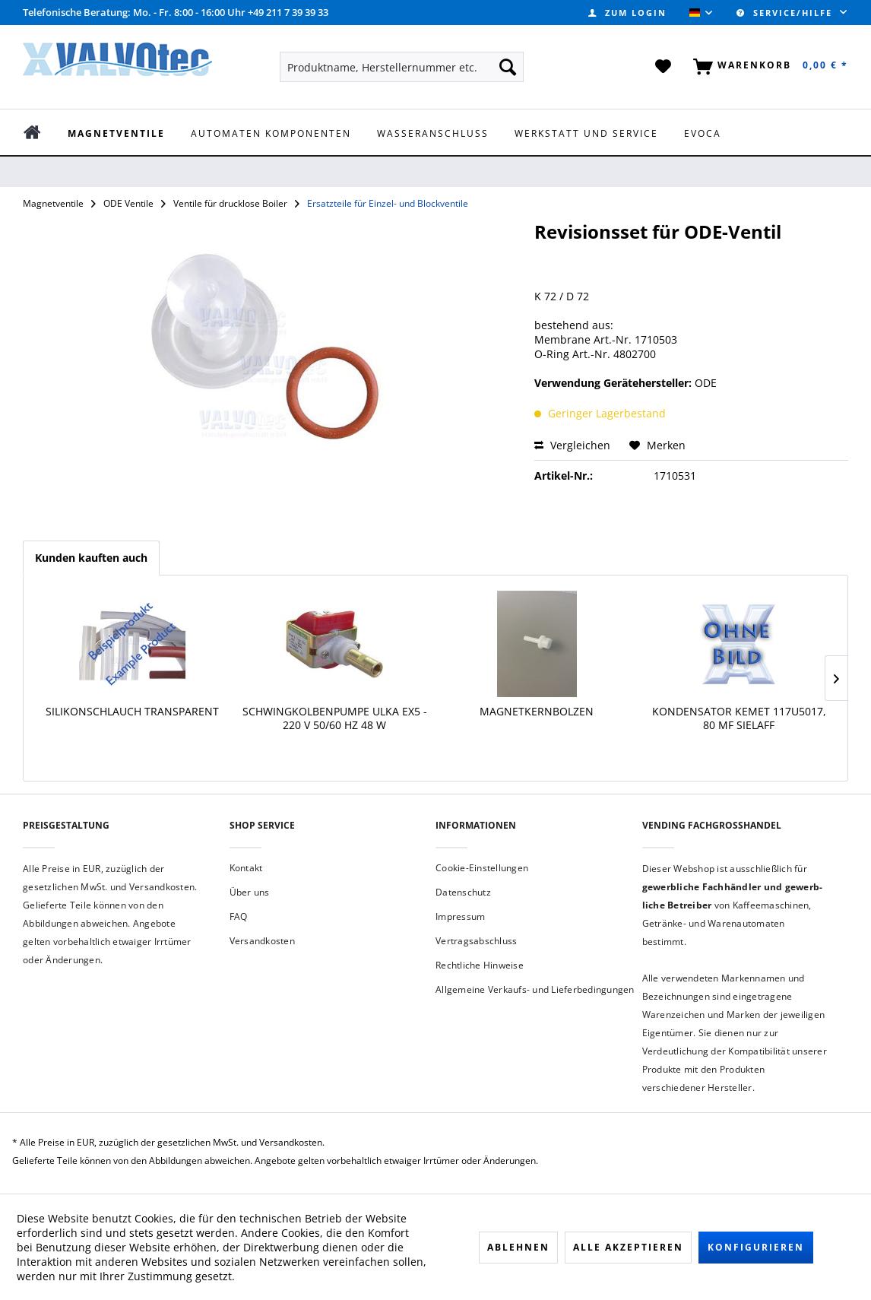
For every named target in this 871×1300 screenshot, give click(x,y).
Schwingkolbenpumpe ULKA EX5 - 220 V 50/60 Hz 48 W (334, 718)
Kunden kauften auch (91, 557)
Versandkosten (262, 940)
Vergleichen (572, 445)
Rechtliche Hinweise (480, 965)
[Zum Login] (627, 13)
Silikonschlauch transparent (132, 711)
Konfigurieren (756, 1247)
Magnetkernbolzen (537, 711)
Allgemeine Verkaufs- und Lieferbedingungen (535, 989)
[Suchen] (508, 67)
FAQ (239, 916)
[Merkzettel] (664, 67)
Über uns (250, 892)
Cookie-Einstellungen (482, 867)
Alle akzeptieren (628, 1247)
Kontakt (246, 867)
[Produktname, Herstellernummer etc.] (402, 67)
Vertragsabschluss (476, 940)
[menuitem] (627, 12)
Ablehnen (518, 1247)
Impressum (460, 916)
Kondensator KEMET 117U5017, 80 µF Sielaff (739, 718)
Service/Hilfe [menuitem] (786, 12)
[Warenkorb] (767, 67)
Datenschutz (463, 892)
